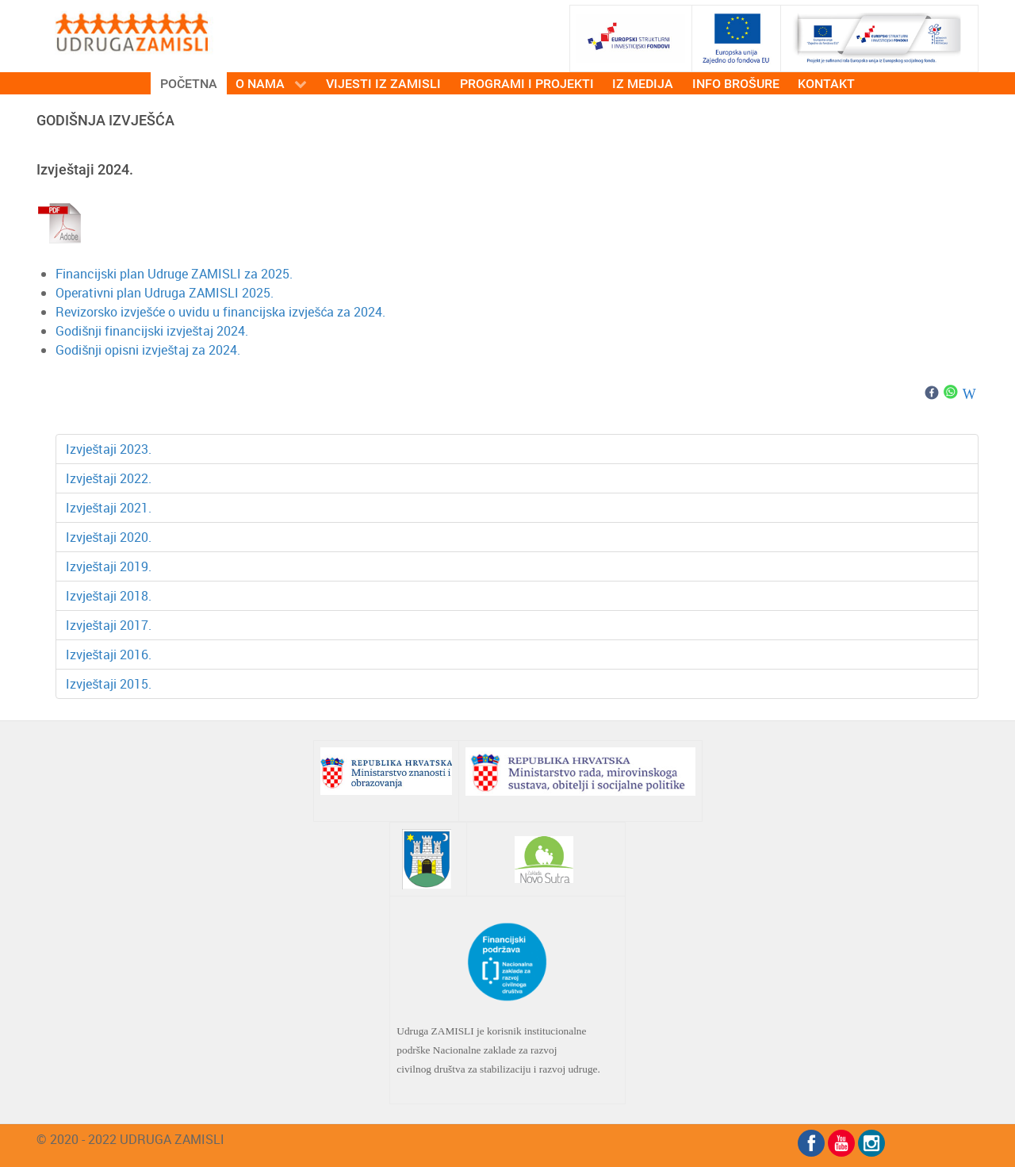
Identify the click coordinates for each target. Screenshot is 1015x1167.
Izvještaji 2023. (108, 449)
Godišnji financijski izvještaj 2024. (152, 331)
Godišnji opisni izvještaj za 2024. (148, 350)
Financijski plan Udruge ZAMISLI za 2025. (174, 273)
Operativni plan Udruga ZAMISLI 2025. (165, 292)
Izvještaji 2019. (108, 566)
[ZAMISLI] (131, 31)
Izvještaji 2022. (108, 478)
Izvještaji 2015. (108, 684)
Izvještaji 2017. (108, 625)
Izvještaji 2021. (108, 507)
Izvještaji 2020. (108, 537)
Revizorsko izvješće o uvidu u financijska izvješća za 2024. (222, 312)
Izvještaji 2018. (108, 596)
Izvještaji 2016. (108, 654)
